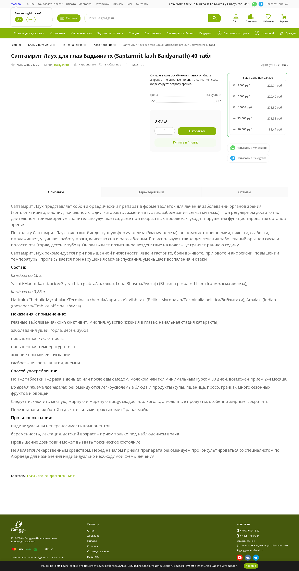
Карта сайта (58, 557)
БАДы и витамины (40, 45)
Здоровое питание (110, 33)
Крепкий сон (57, 476)
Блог (129, 4)
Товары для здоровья (29, 33)
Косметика (57, 33)
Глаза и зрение (102, 45)
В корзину (197, 131)
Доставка (85, 4)
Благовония (153, 33)
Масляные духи (81, 33)
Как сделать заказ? (50, 4)
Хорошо (251, 566)
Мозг (71, 476)
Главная (16, 45)
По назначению (72, 45)
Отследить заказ (98, 551)
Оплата (71, 4)
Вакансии (93, 556)
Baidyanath (61, 65)
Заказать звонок (277, 4)
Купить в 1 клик (185, 142)
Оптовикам (102, 4)
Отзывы (118, 4)
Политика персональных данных (29, 557)
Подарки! (205, 33)
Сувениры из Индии (180, 33)
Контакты (142, 4)
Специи (134, 33)
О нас (30, 4)
